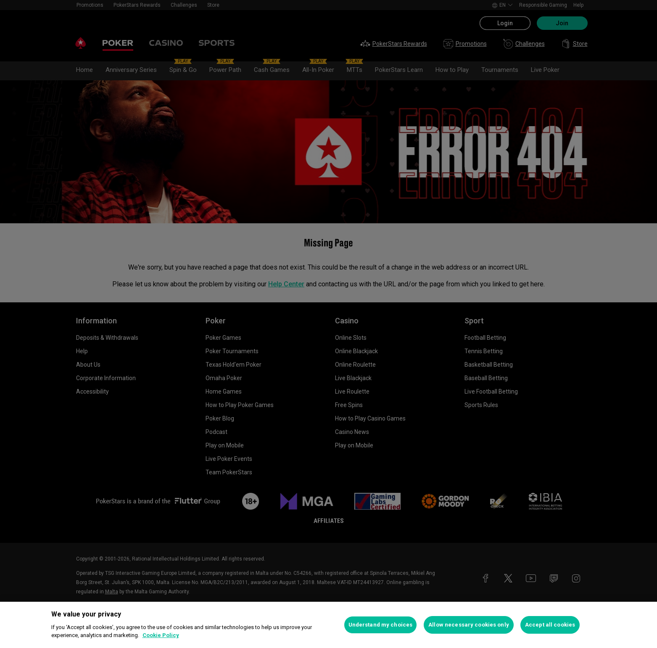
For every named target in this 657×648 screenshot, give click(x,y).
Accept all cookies (550, 625)
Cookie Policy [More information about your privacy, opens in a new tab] (160, 635)
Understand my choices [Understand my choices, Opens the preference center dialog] (380, 625)
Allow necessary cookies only (468, 625)
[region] (328, 625)
